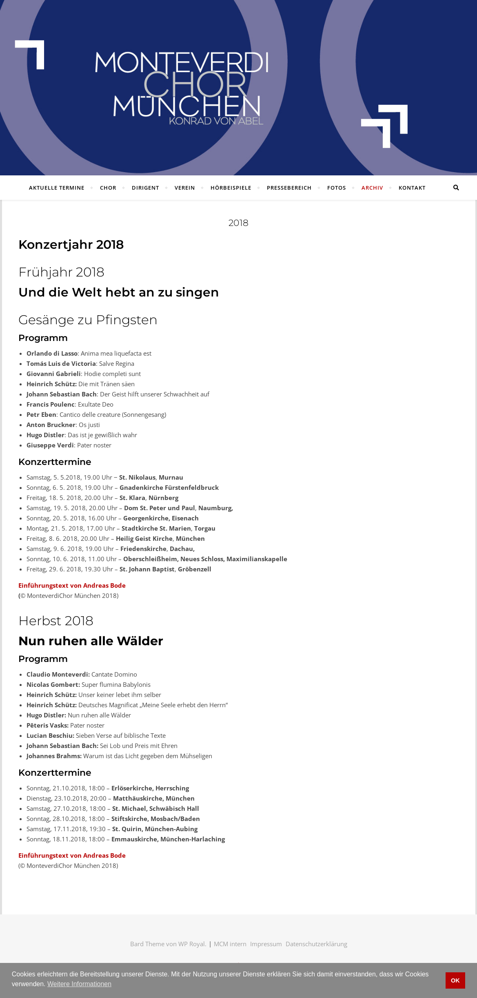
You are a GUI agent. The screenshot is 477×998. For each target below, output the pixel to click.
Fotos (336, 187)
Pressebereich (289, 187)
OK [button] (455, 980)
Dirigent (145, 187)
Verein (185, 187)
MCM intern (230, 944)
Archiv (372, 187)
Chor (108, 187)
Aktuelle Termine (56, 187)
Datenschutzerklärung (316, 944)
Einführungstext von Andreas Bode (72, 585)
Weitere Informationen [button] (79, 983)
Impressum (266, 944)
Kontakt (412, 187)
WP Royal (191, 944)
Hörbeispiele (231, 187)
